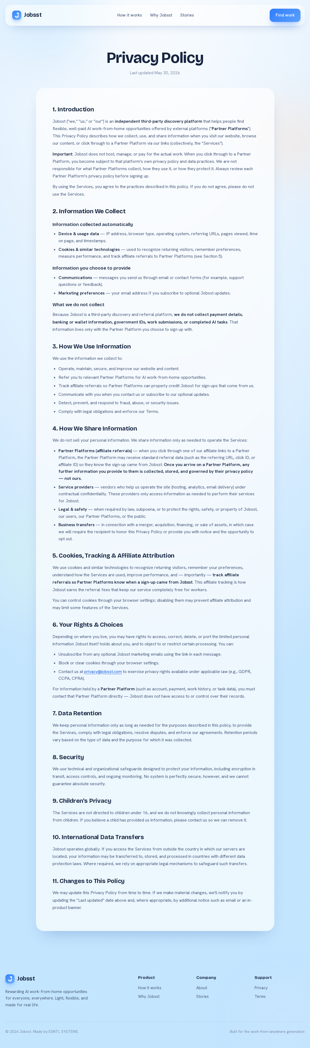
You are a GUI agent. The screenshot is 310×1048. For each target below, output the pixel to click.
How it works (129, 15)
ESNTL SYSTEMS (63, 1031)
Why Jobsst (161, 15)
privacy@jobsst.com (103, 671)
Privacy (261, 987)
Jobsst (26, 15)
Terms (260, 996)
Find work (285, 15)
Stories (187, 15)
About (201, 987)
